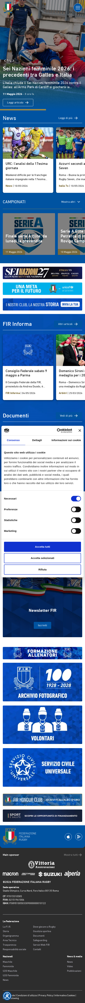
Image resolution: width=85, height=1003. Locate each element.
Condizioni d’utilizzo (26, 995)
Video (70, 966)
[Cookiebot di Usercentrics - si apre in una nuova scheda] (57, 430)
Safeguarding (40, 940)
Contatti (37, 949)
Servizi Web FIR (41, 944)
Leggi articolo (18, 102)
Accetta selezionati (42, 558)
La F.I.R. (7, 926)
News (6, 979)
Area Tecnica (9, 940)
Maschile (7, 961)
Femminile (8, 966)
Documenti (38, 935)
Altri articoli (68, 324)
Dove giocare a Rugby (44, 926)
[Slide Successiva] (13, 61)
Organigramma (11, 935)
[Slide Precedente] (5, 61)
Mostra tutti (73, 855)
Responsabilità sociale (14, 949)
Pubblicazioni (74, 970)
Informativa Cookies (65, 995)
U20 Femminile (11, 975)
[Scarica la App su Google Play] (78, 836)
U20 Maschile (10, 970)
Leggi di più (68, 118)
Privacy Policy (45, 995)
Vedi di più (69, 416)
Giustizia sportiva (42, 931)
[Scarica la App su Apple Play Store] (68, 836)
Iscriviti (42, 625)
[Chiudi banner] (80, 430)
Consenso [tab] (13, 440)
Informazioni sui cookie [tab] (66, 440)
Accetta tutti (42, 546)
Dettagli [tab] (37, 440)
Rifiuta (42, 569)
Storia (6, 931)
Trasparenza (9, 944)
